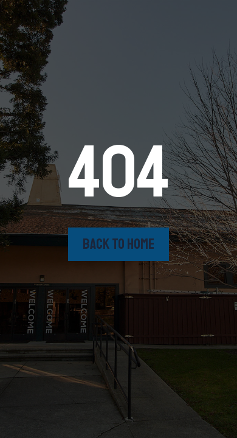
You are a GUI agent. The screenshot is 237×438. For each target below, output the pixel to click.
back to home (118, 244)
